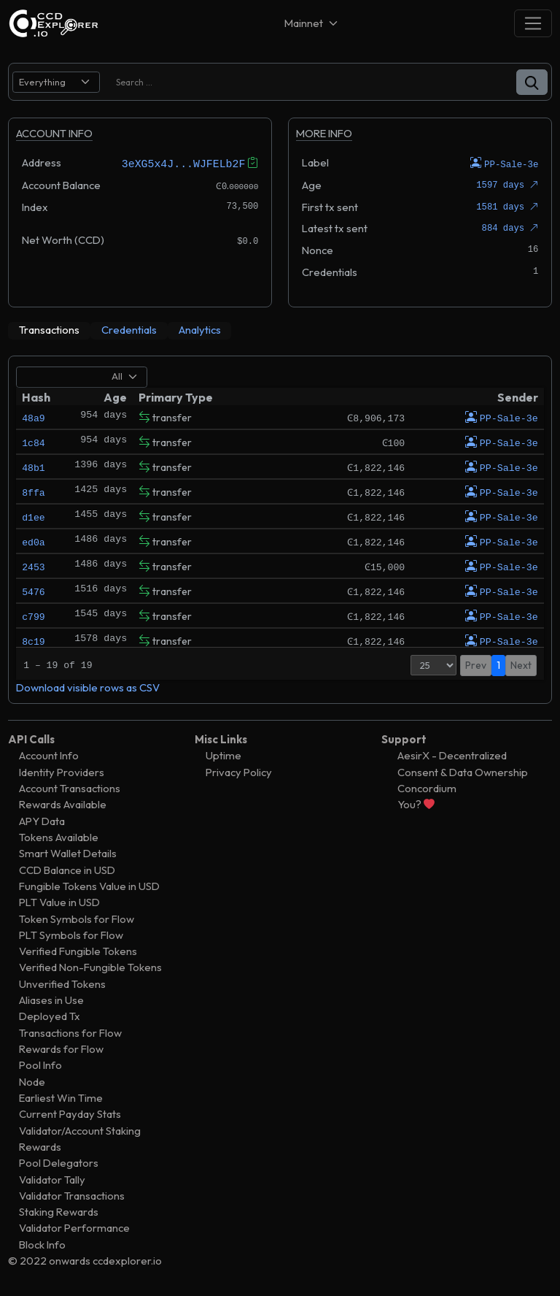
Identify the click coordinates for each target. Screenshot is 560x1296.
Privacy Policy (239, 771)
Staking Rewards (58, 1212)
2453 (33, 565)
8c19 (33, 640)
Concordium (426, 787)
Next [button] (521, 664)
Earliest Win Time (61, 1097)
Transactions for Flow (70, 1032)
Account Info (49, 755)
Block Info (42, 1244)
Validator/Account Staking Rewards (80, 1138)
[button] (532, 82)
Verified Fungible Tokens (78, 951)
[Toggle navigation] (533, 23)
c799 (33, 615)
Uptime (223, 755)
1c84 (33, 441)
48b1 (33, 466)
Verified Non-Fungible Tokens (90, 967)
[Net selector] (312, 23)
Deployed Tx (49, 1016)
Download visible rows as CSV (88, 687)
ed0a (33, 541)
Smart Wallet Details (68, 853)
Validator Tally (52, 1179)
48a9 (33, 416)
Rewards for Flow (61, 1048)
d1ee (33, 516)
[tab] (49, 330)
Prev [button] (475, 664)
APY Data (42, 820)
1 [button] (498, 664)
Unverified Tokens (62, 983)
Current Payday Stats (70, 1114)
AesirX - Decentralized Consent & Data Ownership (462, 763)
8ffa (33, 491)
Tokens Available (58, 836)
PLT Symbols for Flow (71, 934)
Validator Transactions (72, 1195)
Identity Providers (61, 771)
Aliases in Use (51, 1000)
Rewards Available (62, 804)
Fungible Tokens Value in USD (89, 885)
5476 (33, 590)
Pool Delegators (58, 1163)
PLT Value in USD (59, 902)
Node (32, 1081)
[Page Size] (433, 664)
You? (416, 804)
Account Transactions (69, 787)
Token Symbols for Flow (76, 918)
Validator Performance (74, 1228)
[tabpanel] (280, 529)
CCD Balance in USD (67, 869)
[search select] (56, 82)
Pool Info (40, 1065)
